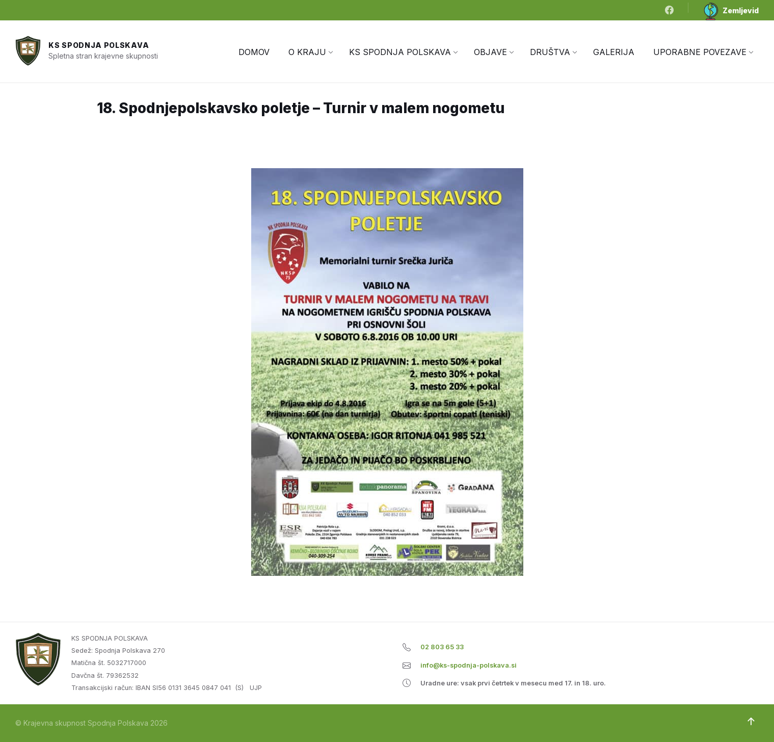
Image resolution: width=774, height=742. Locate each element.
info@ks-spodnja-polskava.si (468, 665)
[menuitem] (254, 52)
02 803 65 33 (442, 647)
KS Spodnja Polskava (98, 45)
